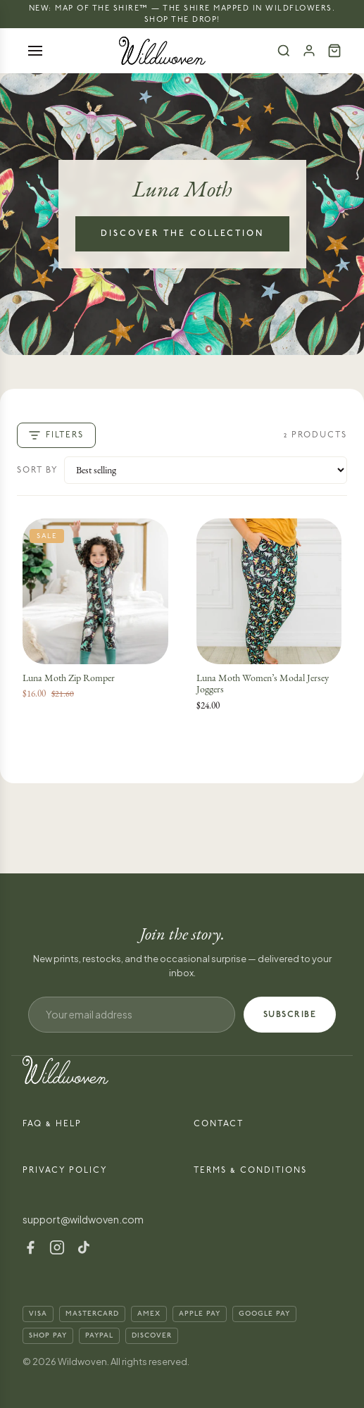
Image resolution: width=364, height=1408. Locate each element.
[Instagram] (57, 1247)
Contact (219, 1124)
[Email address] (131, 1015)
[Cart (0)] (334, 51)
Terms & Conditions (250, 1170)
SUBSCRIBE (290, 1014)
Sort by (37, 470)
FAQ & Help (52, 1124)
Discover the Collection (182, 233)
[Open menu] (35, 50)
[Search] (284, 51)
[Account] (309, 51)
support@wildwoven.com (83, 1219)
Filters (56, 435)
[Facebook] (30, 1247)
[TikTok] (84, 1247)
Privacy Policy (65, 1170)
